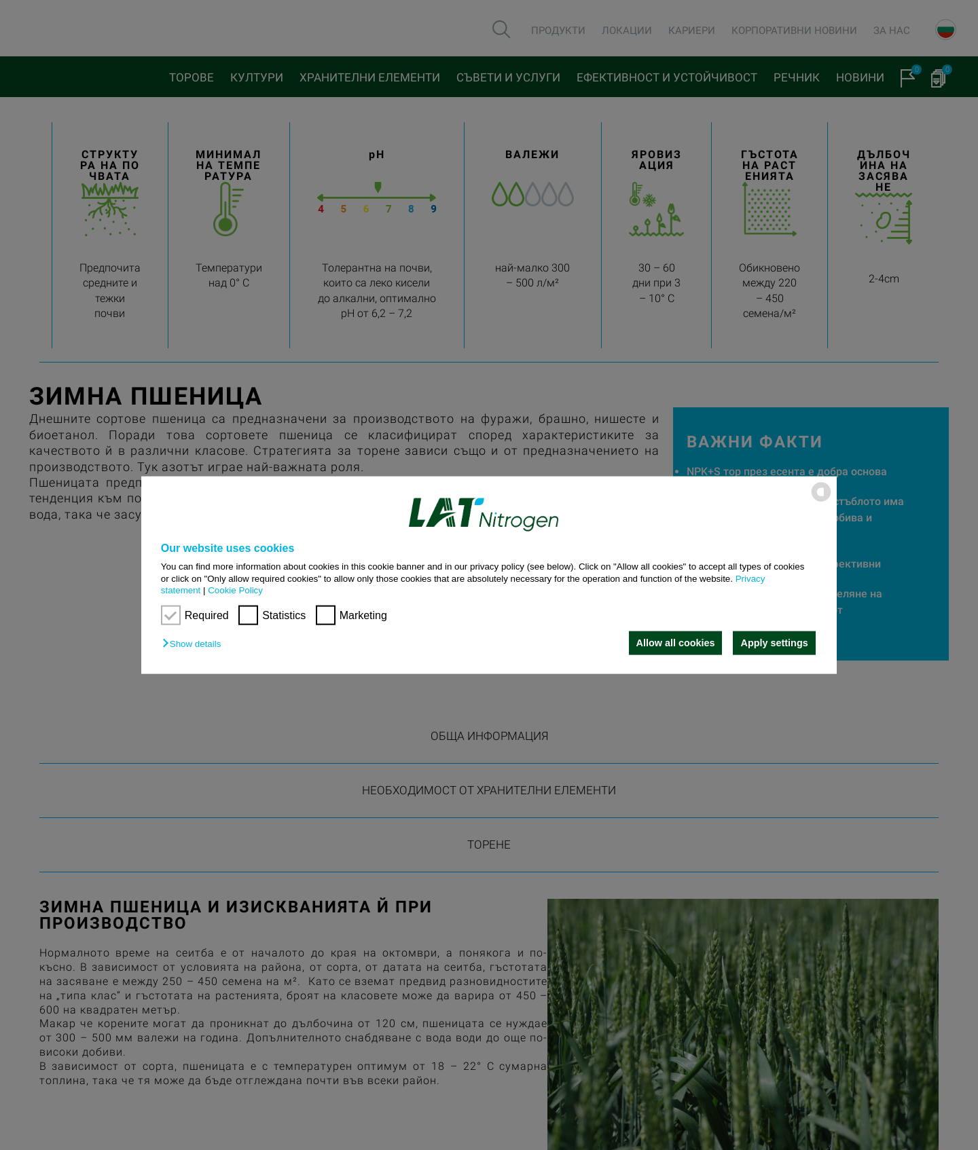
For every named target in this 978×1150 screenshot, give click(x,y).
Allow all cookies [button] (674, 642)
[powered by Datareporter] (821, 500)
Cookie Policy (235, 590)
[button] (195, 643)
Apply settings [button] (774, 642)
